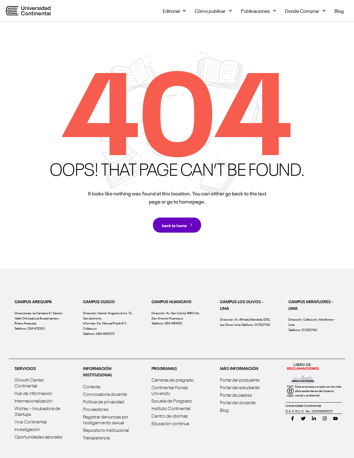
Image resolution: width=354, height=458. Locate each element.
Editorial (174, 10)
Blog (339, 10)
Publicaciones (258, 10)
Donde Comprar (305, 10)
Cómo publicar (213, 10)
